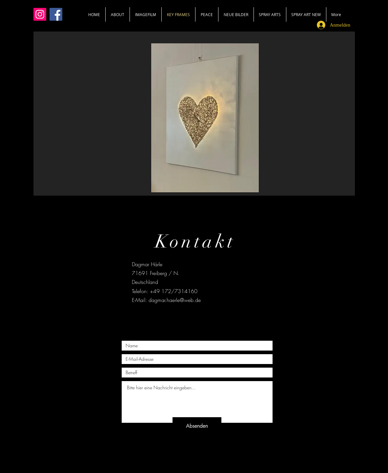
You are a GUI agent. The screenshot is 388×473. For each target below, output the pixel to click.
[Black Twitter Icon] (194, 317)
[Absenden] (197, 426)
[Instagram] (39, 14)
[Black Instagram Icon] (206, 317)
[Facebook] (56, 14)
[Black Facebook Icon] (181, 317)
